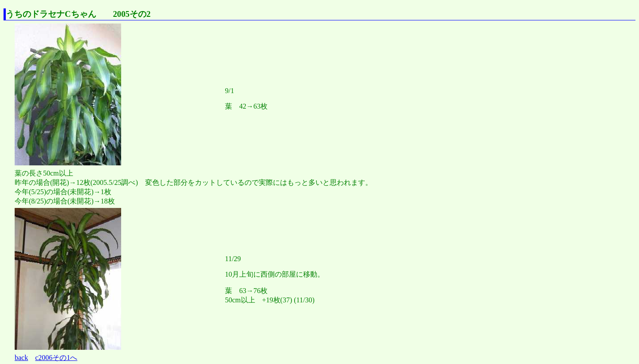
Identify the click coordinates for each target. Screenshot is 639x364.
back (21, 357)
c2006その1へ (56, 357)
